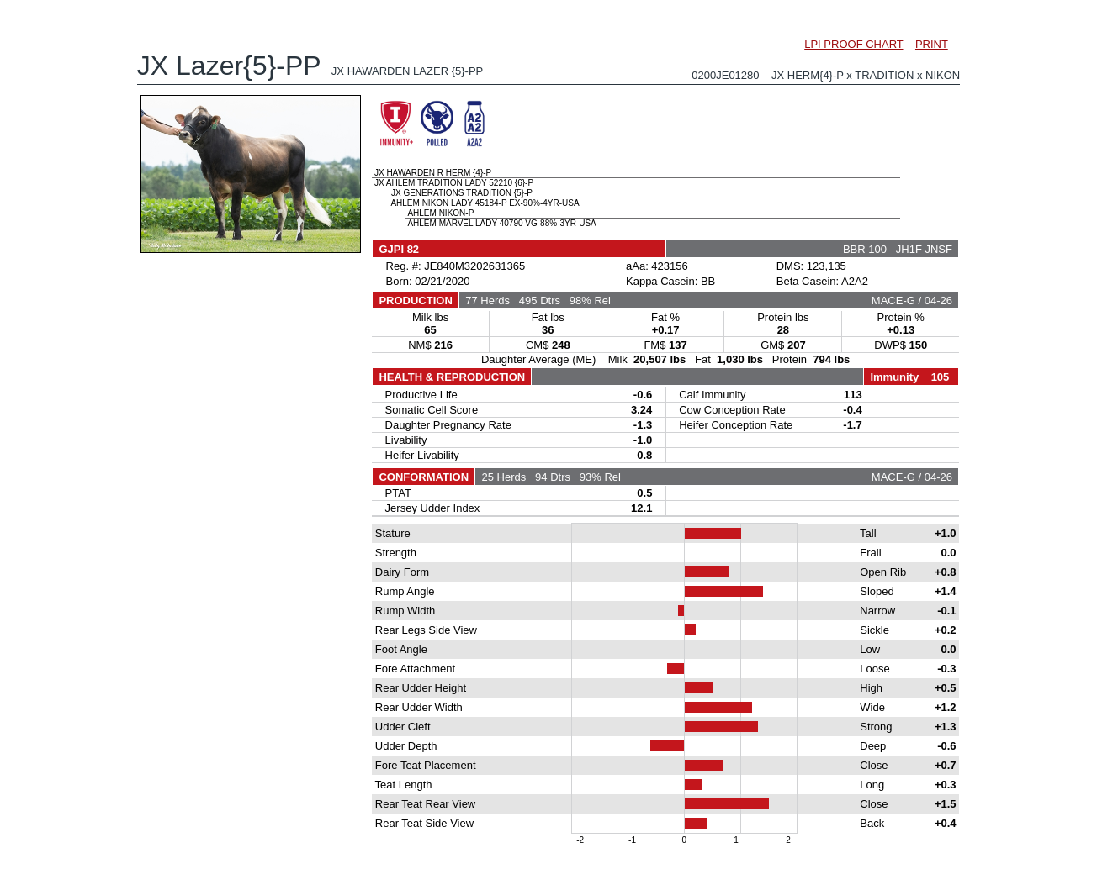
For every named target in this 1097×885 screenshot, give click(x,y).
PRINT (931, 44)
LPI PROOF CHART (853, 44)
